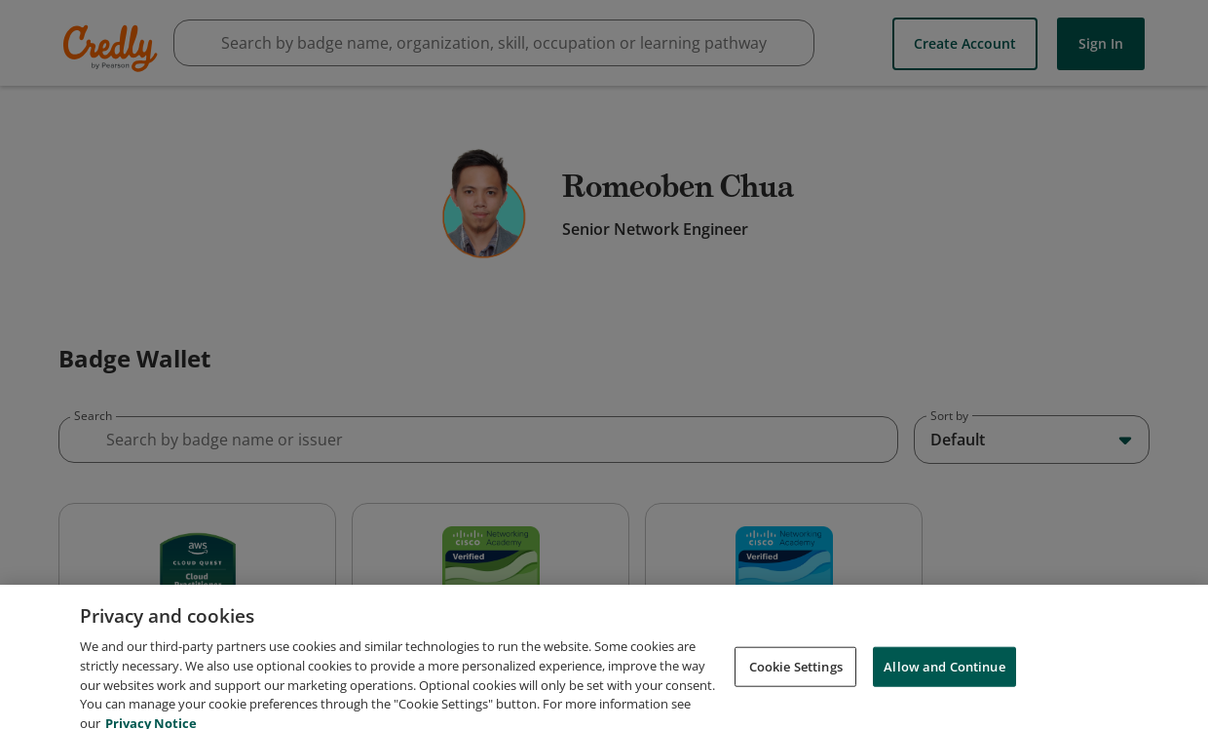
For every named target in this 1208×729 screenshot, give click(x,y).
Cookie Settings (796, 705)
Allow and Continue (944, 705)
